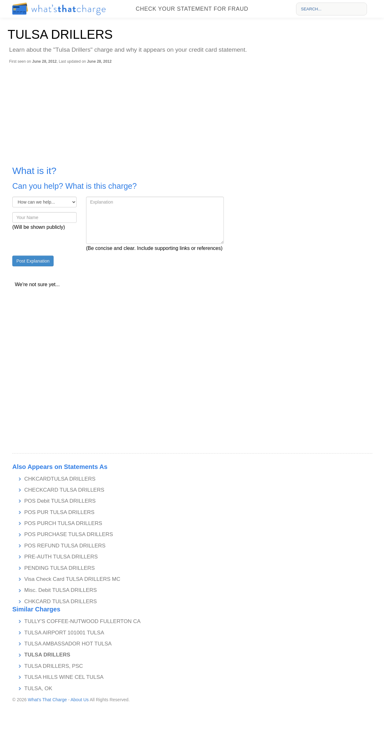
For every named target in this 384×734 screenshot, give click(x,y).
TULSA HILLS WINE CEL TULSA (63, 677)
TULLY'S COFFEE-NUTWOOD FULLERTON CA (82, 621)
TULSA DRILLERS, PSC (53, 666)
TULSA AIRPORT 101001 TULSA (64, 633)
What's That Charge (47, 699)
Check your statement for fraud (192, 9)
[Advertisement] (193, 111)
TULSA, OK (38, 688)
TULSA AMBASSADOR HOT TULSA (68, 644)
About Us (80, 699)
